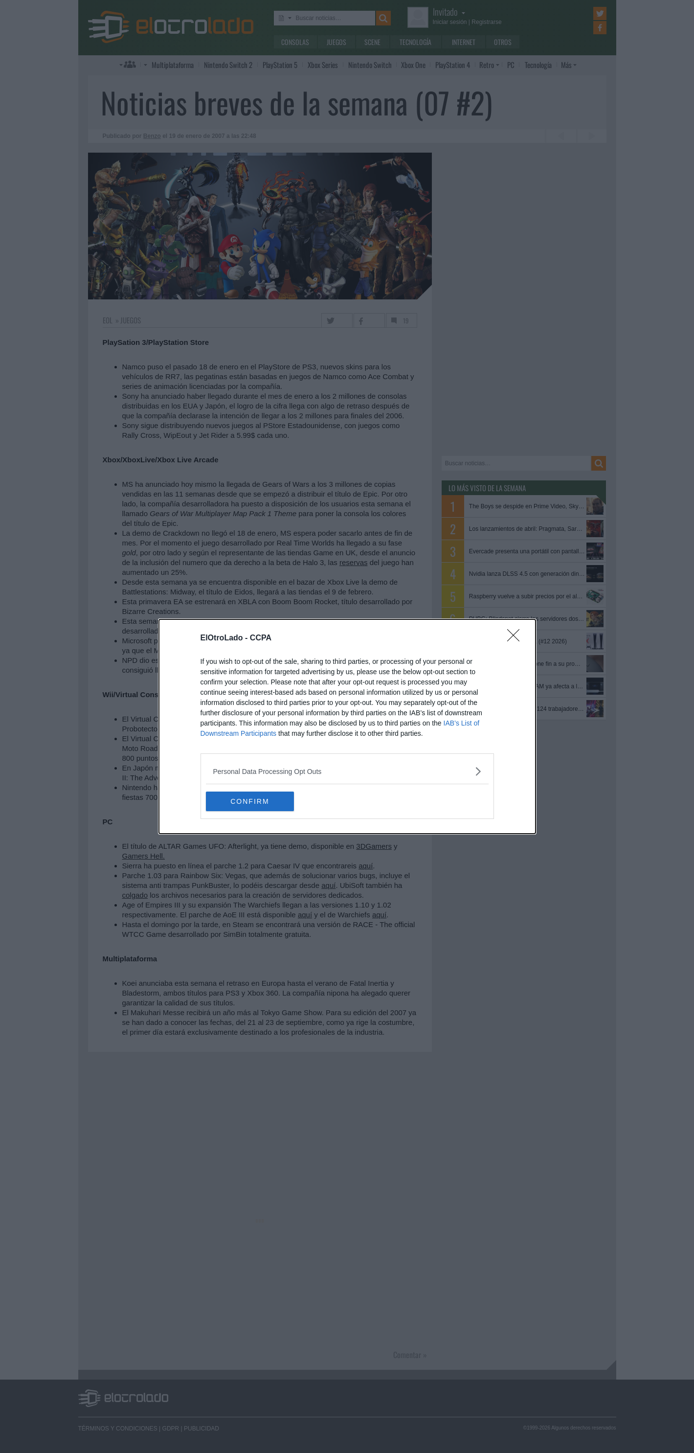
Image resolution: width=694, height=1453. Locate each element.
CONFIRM (252, 801)
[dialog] (347, 726)
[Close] (516, 638)
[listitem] (347, 771)
